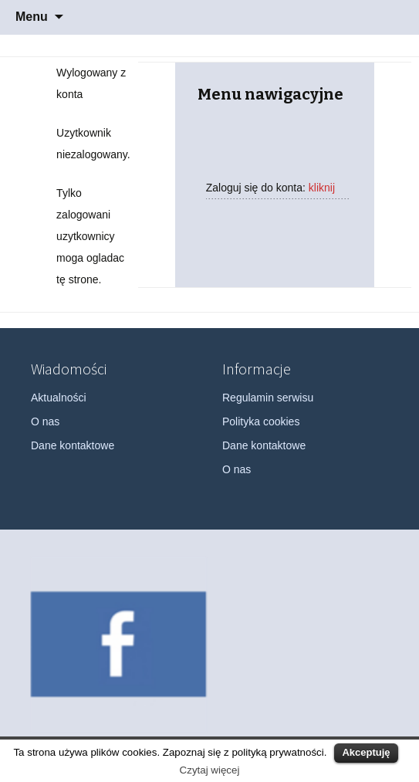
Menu (31, 16)
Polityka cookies (260, 421)
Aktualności (58, 397)
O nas (45, 421)
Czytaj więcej (210, 770)
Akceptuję (366, 752)
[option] (118, 644)
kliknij (322, 187)
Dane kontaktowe (72, 445)
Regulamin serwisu (267, 397)
